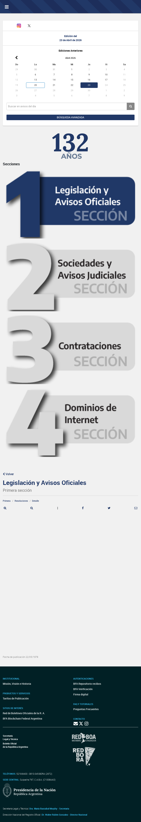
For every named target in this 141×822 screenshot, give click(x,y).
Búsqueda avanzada (70, 117)
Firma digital (80, 694)
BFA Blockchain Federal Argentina (22, 718)
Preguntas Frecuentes (86, 709)
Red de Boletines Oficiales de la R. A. (24, 713)
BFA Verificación (83, 689)
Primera (7, 500)
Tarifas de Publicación (16, 698)
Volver (8, 474)
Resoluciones (21, 500)
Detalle (35, 500)
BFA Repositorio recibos (87, 683)
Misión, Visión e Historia (17, 683)
